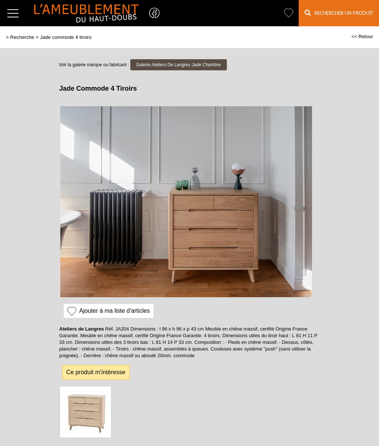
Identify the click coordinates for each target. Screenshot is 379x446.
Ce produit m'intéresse (95, 372)
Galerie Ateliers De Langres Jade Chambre (178, 64)
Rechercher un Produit (339, 12)
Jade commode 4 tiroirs (66, 37)
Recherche (22, 37)
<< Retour (362, 36)
